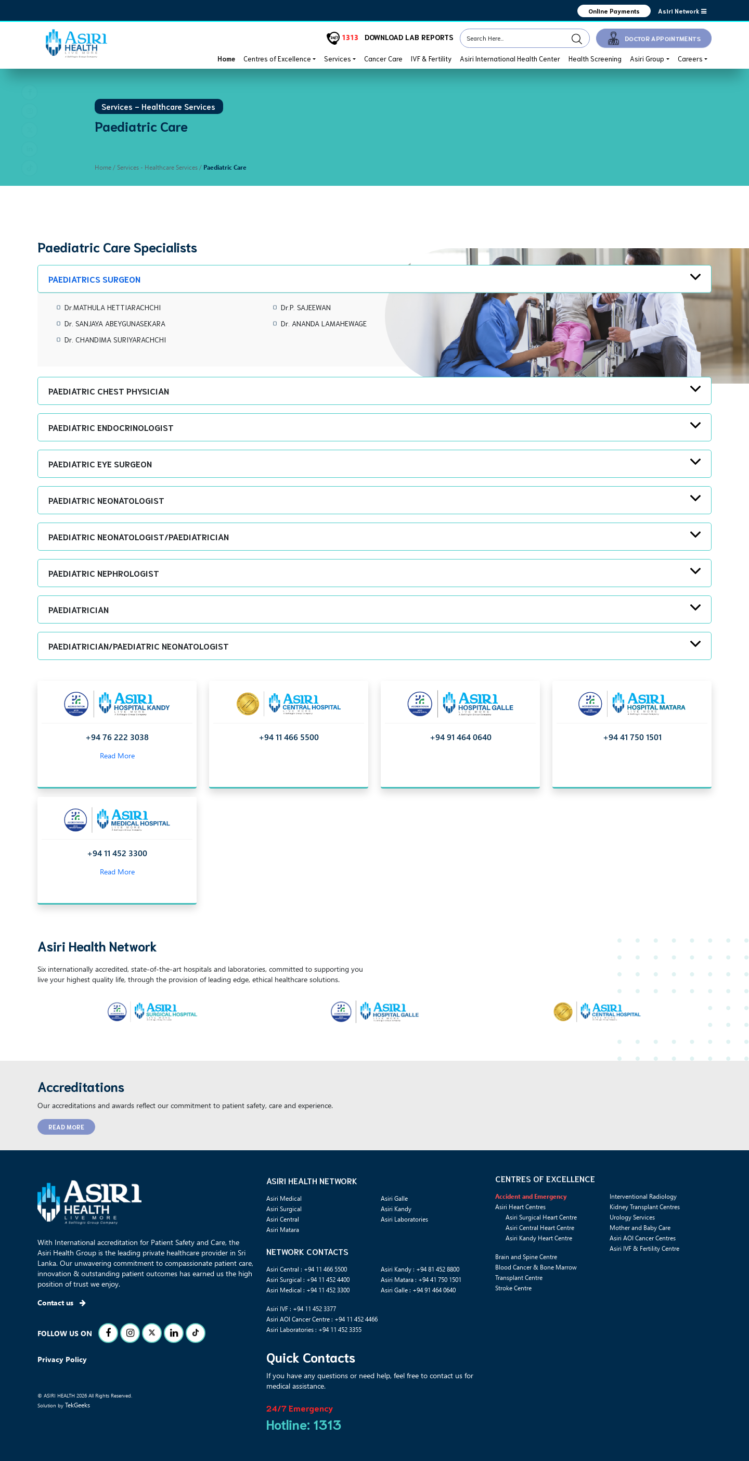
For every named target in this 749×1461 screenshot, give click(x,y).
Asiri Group (647, 58)
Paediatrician (78, 609)
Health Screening (595, 58)
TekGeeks (77, 1405)
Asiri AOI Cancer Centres (643, 1283)
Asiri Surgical (284, 1208)
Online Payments (613, 11)
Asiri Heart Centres (520, 1252)
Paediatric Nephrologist (103, 572)
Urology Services (632, 1263)
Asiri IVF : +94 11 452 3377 (301, 1308)
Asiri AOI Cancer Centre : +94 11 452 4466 (322, 1319)
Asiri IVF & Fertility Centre (644, 1294)
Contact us (61, 1302)
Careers (690, 58)
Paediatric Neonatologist (106, 499)
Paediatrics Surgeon (94, 278)
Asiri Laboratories (404, 1219)
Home (226, 58)
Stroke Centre (513, 1333)
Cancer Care (383, 58)
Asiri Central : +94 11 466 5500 (306, 1269)
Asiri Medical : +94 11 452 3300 (308, 1290)
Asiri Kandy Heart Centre (539, 1283)
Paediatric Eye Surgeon (100, 463)
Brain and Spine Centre (526, 1302)
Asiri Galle (394, 1198)
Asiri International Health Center (510, 58)
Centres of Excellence (277, 58)
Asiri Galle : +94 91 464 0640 (418, 1290)
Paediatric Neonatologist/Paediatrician (138, 536)
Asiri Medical (284, 1198)
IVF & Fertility (431, 58)
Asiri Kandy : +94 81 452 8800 (420, 1269)
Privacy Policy (62, 1359)
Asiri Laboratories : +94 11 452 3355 (313, 1329)
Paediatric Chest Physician (108, 390)
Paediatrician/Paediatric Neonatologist (138, 645)
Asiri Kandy (396, 1208)
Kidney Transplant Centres (645, 1252)
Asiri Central (282, 1219)
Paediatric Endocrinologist (111, 427)
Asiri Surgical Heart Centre (541, 1263)
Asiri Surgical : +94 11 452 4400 (308, 1279)
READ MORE (66, 1126)
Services (337, 58)
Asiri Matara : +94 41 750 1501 (421, 1279)
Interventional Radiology (643, 1242)
